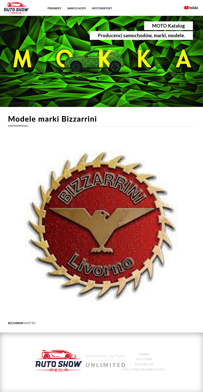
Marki (144, 354)
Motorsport (102, 8)
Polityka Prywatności (144, 369)
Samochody (76, 8)
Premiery (54, 8)
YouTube (144, 359)
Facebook (144, 364)
